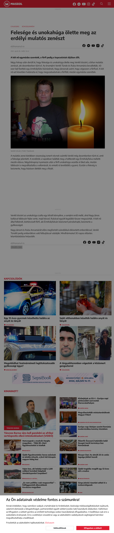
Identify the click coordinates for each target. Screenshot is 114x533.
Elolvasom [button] (49, 522)
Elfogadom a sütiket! (93, 528)
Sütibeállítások (59, 528)
